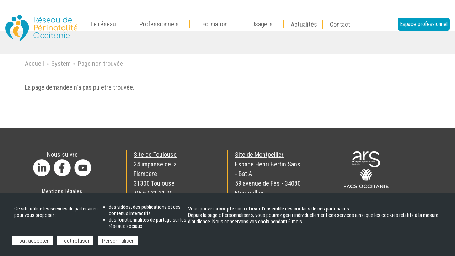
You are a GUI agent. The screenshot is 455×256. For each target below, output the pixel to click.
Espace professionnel (424, 24)
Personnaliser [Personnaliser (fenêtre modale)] (118, 241)
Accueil (34, 63)
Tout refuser (75, 241)
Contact (340, 24)
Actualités (304, 24)
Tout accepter (32, 241)
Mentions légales (62, 191)
